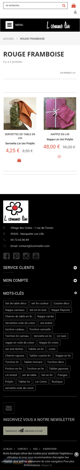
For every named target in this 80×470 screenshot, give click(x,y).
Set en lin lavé (37, 310)
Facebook (6, 256)
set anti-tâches (14, 349)
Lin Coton (41, 381)
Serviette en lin (43, 336)
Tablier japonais (58, 368)
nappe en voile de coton (19, 342)
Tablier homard (33, 362)
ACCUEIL (8, 38)
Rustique (57, 381)
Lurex (52, 349)
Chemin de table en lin (18, 316)
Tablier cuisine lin (40, 355)
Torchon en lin (35, 368)
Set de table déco (15, 303)
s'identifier (50, 449)
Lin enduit (11, 375)
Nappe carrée (45, 316)
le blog (7, 449)
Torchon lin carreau (17, 336)
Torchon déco (55, 362)
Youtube (36, 256)
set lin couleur (40, 303)
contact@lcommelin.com (34, 246)
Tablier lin (24, 381)
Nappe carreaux (15, 310)
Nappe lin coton (49, 342)
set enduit (46, 323)
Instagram (26, 256)
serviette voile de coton (19, 388)
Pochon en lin (13, 368)
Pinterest (16, 256)
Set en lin (47, 375)
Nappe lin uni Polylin (60, 139)
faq (35, 449)
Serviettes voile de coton (20, 323)
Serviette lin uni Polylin (20, 143)
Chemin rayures (14, 355)
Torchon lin (12, 362)
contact (22, 449)
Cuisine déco (61, 303)
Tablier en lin (36, 349)
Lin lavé (61, 336)
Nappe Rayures (60, 310)
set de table (29, 375)
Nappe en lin (63, 355)
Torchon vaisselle (40, 329)
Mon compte (75, 12)
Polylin (9, 381)
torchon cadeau (14, 329)
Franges (62, 375)
